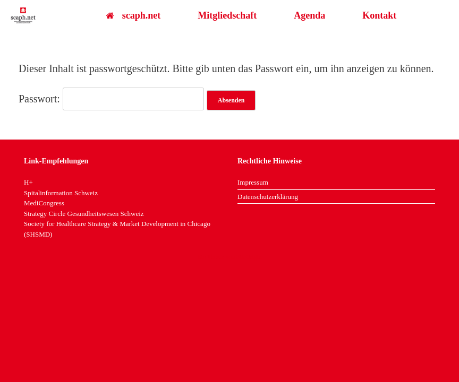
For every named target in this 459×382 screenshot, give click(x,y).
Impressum (252, 182)
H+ (28, 182)
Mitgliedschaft (227, 15)
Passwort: (111, 99)
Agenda (309, 15)
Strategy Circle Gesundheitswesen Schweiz (84, 214)
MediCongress (44, 203)
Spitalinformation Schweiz (61, 193)
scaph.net (133, 15)
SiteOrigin (249, 257)
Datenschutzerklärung (267, 197)
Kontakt (379, 15)
